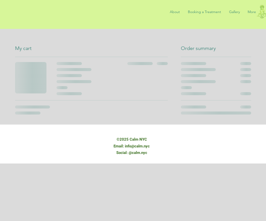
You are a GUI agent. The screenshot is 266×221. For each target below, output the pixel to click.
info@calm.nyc (137, 146)
